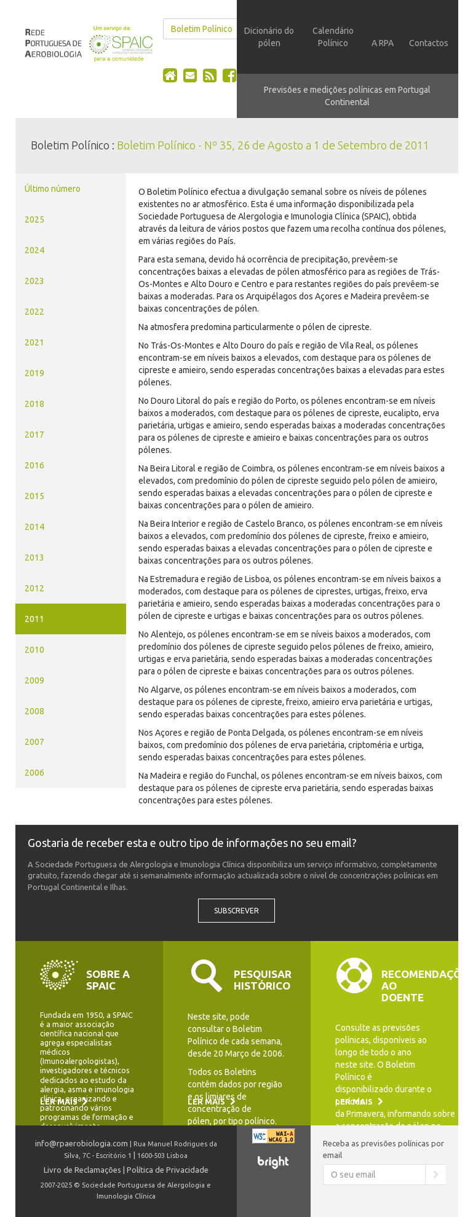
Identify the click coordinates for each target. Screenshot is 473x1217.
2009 (34, 680)
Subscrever (236, 911)
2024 (34, 250)
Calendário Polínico (333, 37)
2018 (34, 404)
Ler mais (64, 1101)
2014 (34, 527)
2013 (34, 557)
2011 (34, 619)
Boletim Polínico (202, 29)
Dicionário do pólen (269, 37)
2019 (34, 373)
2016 (34, 465)
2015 (34, 496)
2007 (34, 742)
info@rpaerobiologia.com (81, 1143)
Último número (53, 189)
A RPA (383, 43)
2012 (34, 588)
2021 (34, 342)
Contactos (428, 43)
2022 (34, 312)
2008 (34, 711)
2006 (34, 773)
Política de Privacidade (168, 1169)
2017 (34, 434)
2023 (34, 281)
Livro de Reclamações (82, 1169)
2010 (34, 650)
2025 (34, 219)
